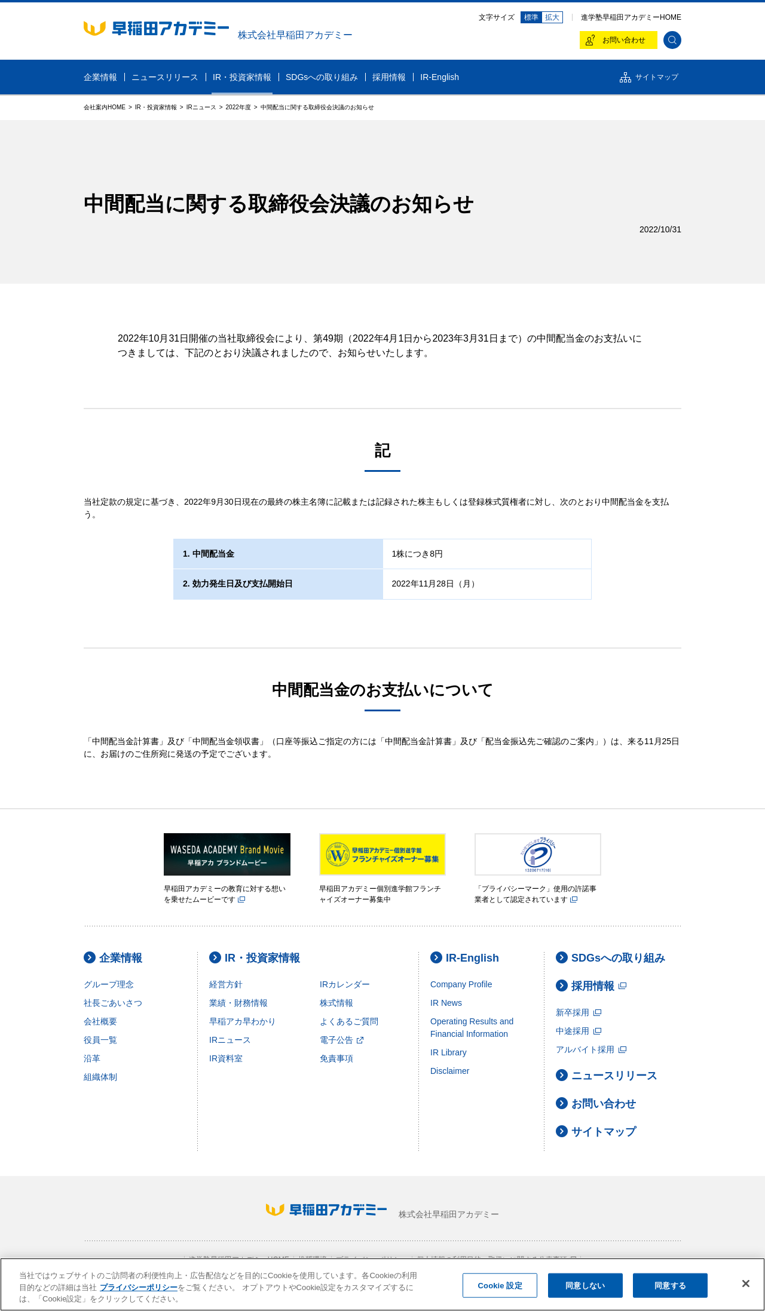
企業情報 (113, 957)
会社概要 (100, 1021)
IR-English (464, 957)
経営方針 (226, 984)
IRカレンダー (345, 984)
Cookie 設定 (500, 1285)
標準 (531, 17)
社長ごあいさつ (113, 1003)
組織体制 (100, 1077)
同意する (670, 1285)
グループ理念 (109, 984)
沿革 (92, 1058)
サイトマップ (596, 1131)
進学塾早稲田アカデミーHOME (631, 17)
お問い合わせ (596, 1103)
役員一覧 (100, 1040)
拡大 (552, 17)
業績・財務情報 (238, 1003)
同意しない (585, 1285)
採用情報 (591, 986)
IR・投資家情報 (254, 957)
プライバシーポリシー (139, 1287)
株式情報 (336, 1003)
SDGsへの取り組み (610, 957)
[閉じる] (746, 1283)
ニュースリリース (606, 1075)
